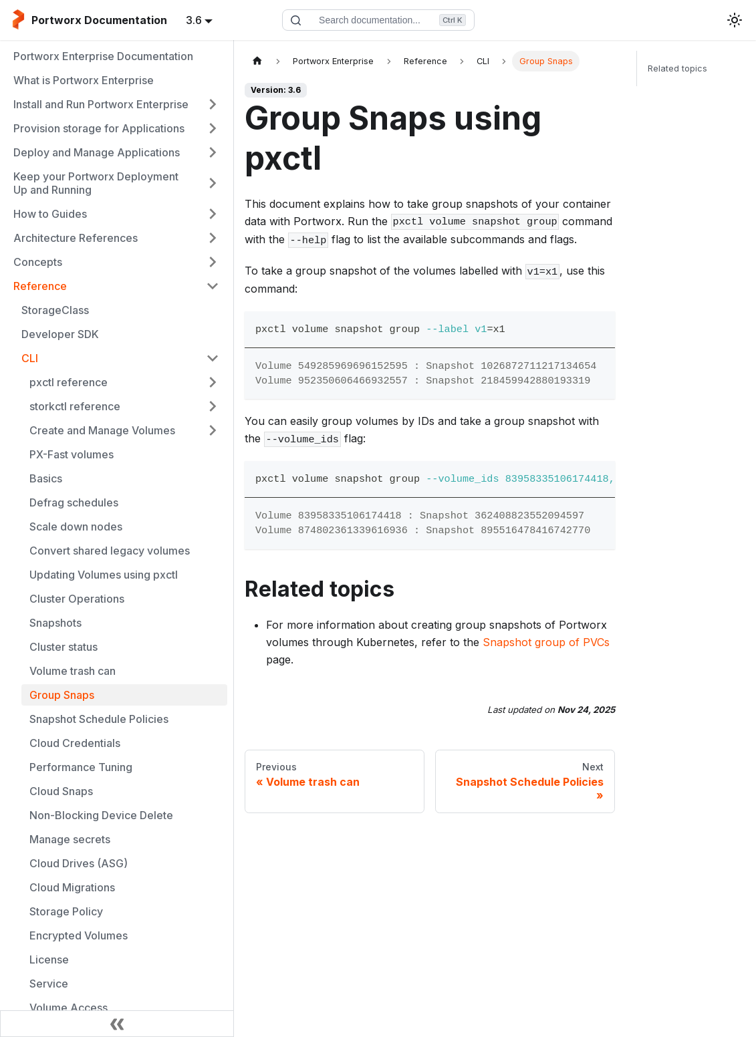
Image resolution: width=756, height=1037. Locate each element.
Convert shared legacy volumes (109, 550)
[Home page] (257, 61)
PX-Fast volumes (71, 454)
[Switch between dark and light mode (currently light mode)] (734, 20)
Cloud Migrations (72, 887)
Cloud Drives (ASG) (78, 863)
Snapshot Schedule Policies (98, 719)
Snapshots (55, 622)
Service (48, 983)
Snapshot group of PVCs (546, 642)
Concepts (37, 262)
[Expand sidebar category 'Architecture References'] (212, 238)
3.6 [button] (194, 20)
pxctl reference (68, 382)
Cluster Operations (76, 598)
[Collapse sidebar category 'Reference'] (212, 286)
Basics (45, 478)
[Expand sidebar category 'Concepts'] (212, 262)
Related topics (677, 68)
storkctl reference (74, 406)
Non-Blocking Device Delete (101, 815)
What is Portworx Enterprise (83, 80)
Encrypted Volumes (78, 935)
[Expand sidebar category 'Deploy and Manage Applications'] (212, 152)
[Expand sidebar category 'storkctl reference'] (212, 406)
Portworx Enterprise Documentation (103, 56)
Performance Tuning (80, 767)
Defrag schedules (73, 502)
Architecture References (75, 238)
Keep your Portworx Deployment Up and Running (95, 183)
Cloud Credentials (74, 743)
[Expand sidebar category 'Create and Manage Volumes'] (212, 430)
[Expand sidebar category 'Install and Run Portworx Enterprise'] (212, 104)
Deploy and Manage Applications (96, 152)
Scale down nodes (75, 526)
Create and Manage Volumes (102, 430)
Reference (40, 286)
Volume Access (68, 1007)
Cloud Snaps (61, 791)
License (49, 959)
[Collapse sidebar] (117, 1023)
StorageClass (55, 310)
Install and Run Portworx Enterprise (100, 104)
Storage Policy (66, 911)
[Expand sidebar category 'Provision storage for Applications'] (212, 128)
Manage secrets (69, 839)
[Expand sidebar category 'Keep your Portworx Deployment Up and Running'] (212, 183)
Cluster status (63, 646)
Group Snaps (61, 695)
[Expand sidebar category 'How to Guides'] (212, 214)
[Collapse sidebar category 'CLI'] (212, 358)
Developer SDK (60, 334)
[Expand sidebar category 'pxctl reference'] (212, 382)
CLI (29, 358)
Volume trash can (72, 671)
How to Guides (50, 213)
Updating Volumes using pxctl (103, 574)
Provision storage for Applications (98, 128)
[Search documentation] (378, 20)
